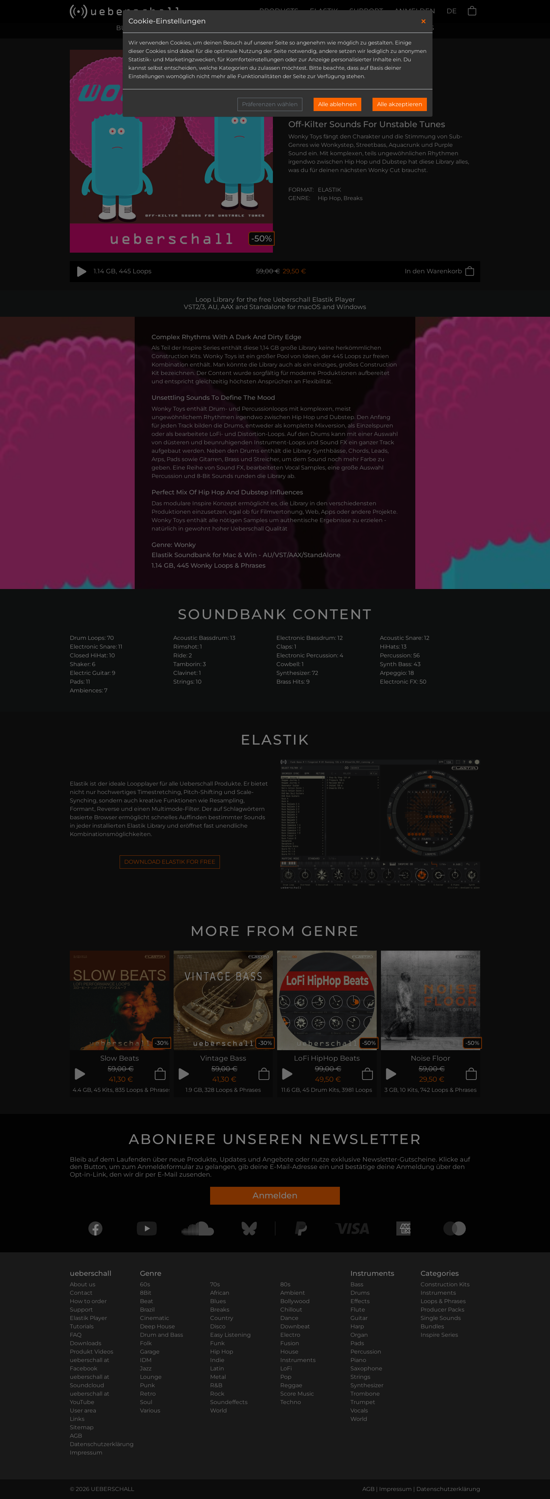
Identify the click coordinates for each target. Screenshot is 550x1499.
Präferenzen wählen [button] (270, 104)
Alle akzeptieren (399, 104)
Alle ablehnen (337, 104)
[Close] (423, 21)
